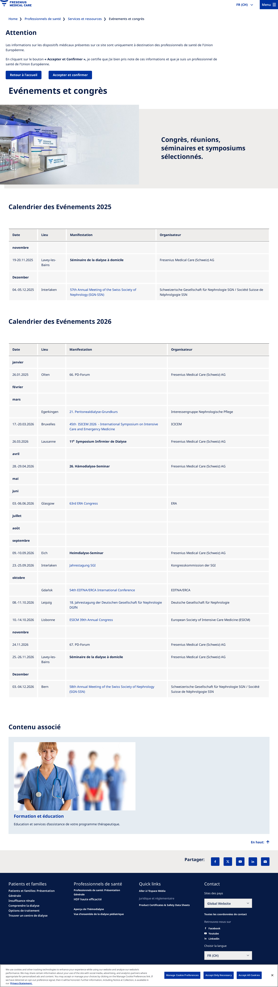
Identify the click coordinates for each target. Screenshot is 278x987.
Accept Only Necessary (218, 975)
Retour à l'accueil (23, 75)
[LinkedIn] (253, 861)
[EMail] (265, 861)
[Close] (272, 975)
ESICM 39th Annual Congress (91, 620)
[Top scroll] (260, 842)
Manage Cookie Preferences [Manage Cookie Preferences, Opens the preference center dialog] (182, 975)
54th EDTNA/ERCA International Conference (102, 590)
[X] (228, 861)
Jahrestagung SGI (83, 565)
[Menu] (269, 4)
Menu (266, 4)
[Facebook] (215, 861)
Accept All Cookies (249, 975)
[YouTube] (240, 861)
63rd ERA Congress (84, 503)
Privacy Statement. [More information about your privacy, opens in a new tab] (21, 983)
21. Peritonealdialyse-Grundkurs (94, 412)
